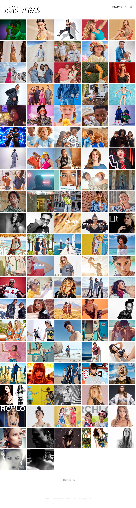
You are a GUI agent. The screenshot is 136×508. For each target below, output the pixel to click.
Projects (117, 7)
